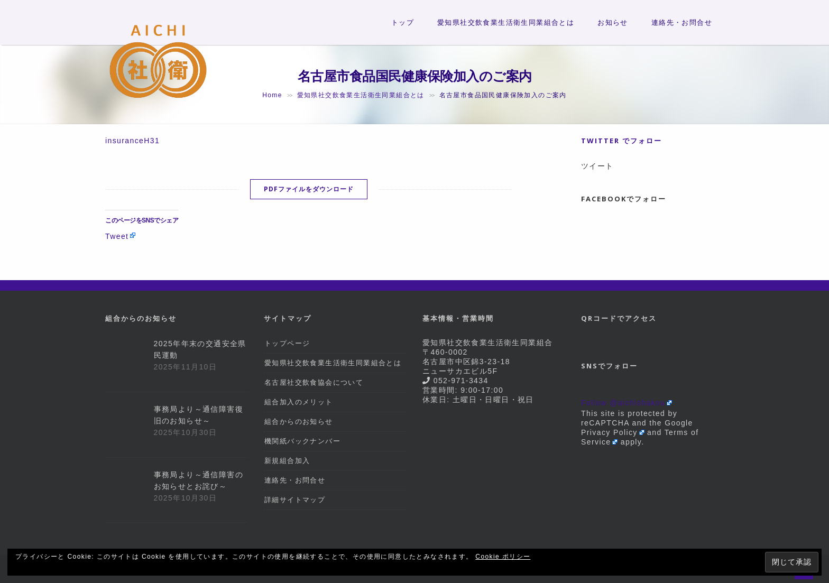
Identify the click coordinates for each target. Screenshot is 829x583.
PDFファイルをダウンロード (309, 188)
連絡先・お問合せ (681, 22)
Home (272, 95)
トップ (402, 22)
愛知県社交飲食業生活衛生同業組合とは (505, 22)
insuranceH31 (132, 140)
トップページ (287, 343)
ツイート (597, 166)
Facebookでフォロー (623, 198)
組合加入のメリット (298, 402)
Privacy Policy (609, 432)
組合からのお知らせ (298, 421)
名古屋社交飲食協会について (313, 382)
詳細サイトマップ (294, 500)
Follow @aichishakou (623, 403)
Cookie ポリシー (502, 556)
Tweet (116, 236)
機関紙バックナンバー (302, 441)
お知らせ (612, 22)
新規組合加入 (287, 461)
